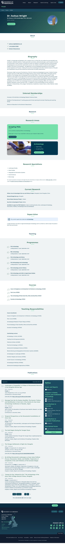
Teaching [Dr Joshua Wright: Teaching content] (32, 234)
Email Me (12, 137)
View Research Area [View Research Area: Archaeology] (39, 153)
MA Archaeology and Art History (18, 268)
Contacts (3, 525)
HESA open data (49, 180)
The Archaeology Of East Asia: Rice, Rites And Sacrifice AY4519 (26, 296)
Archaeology (30, 219)
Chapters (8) (50, 399)
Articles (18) (50, 409)
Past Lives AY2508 (15, 292)
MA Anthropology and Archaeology (19, 263)
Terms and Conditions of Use (11, 538)
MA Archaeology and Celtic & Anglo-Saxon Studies (23, 273)
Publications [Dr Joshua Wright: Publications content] (32, 373)
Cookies (31, 538)
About (30, 2)
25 (18, 498)
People (3, 6)
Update (54, 506)
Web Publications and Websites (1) (54, 430)
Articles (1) (49, 424)
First (15, 494)
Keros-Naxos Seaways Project (14, 199)
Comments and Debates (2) (53, 414)
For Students (53, 512)
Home (2, 10)
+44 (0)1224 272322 (13, 46)
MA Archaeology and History (18, 257)
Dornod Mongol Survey (12, 196)
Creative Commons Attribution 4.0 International (20, 181)
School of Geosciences (14, 49)
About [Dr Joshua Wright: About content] (32, 36)
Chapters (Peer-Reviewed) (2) (54, 401)
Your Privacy (20, 538)
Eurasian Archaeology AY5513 (18, 299)
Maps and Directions (5, 528)
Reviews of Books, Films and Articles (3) (53, 411)
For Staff (60, 512)
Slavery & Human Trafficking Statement (41, 538)
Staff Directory (4, 529)
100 (22, 498)
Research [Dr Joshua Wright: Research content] (32, 112)
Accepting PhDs (12, 24)
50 (20, 498)
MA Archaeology (15, 247)
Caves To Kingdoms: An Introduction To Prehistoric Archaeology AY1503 (28, 289)
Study (25, 2)
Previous (19, 494)
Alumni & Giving (45, 2)
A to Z (3, 526)
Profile (11, 10)
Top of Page (60, 534)
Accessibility (26, 538)
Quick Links (54, 2)
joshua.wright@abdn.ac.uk (15, 44)
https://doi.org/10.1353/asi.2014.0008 (21, 397)
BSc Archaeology (15, 252)
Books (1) (49, 390)
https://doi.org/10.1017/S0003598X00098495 (23, 454)
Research (36, 2)
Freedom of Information (54, 538)
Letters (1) (49, 416)
